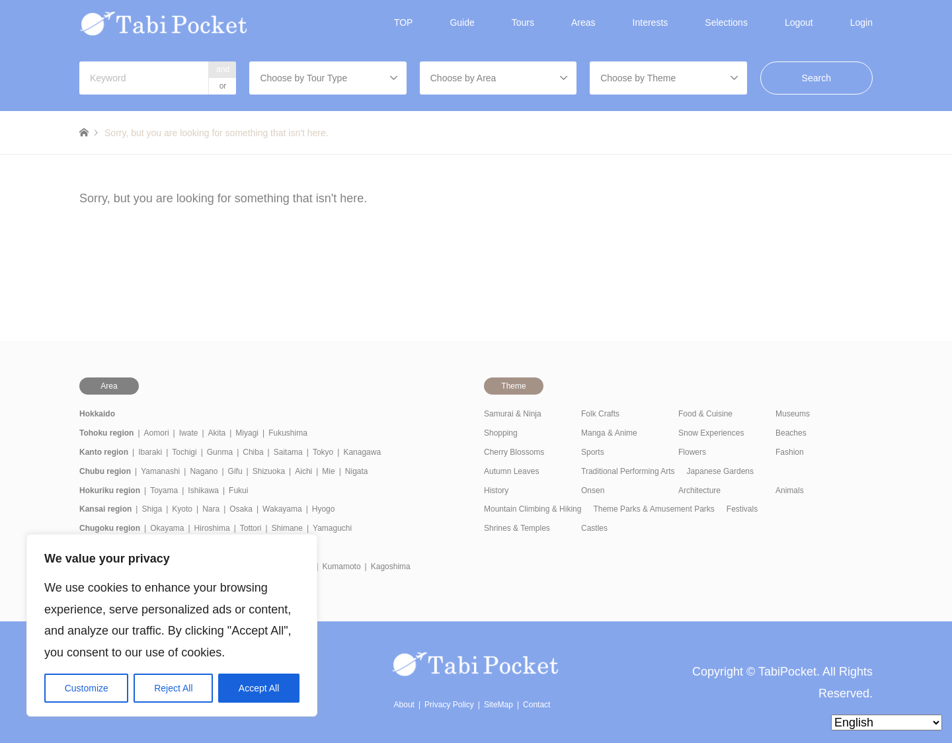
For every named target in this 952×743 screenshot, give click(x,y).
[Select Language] (886, 722)
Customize (86, 688)
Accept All (259, 688)
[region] (171, 625)
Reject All (173, 688)
